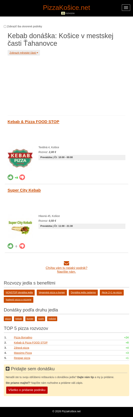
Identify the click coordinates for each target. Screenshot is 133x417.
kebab (18, 318)
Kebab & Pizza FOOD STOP (33, 121)
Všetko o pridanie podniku (26, 390)
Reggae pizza (22, 357)
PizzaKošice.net (66, 7)
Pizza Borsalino (23, 337)
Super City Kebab (24, 190)
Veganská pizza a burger (52, 292)
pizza (8, 318)
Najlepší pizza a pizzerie (18, 299)
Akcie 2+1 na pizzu (112, 292)
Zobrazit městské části (23, 52)
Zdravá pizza (21, 347)
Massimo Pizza (23, 352)
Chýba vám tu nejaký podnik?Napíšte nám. (66, 268)
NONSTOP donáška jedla (19, 292)
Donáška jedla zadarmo (83, 292)
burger (30, 318)
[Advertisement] (66, 85)
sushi (41, 318)
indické (52, 318)
